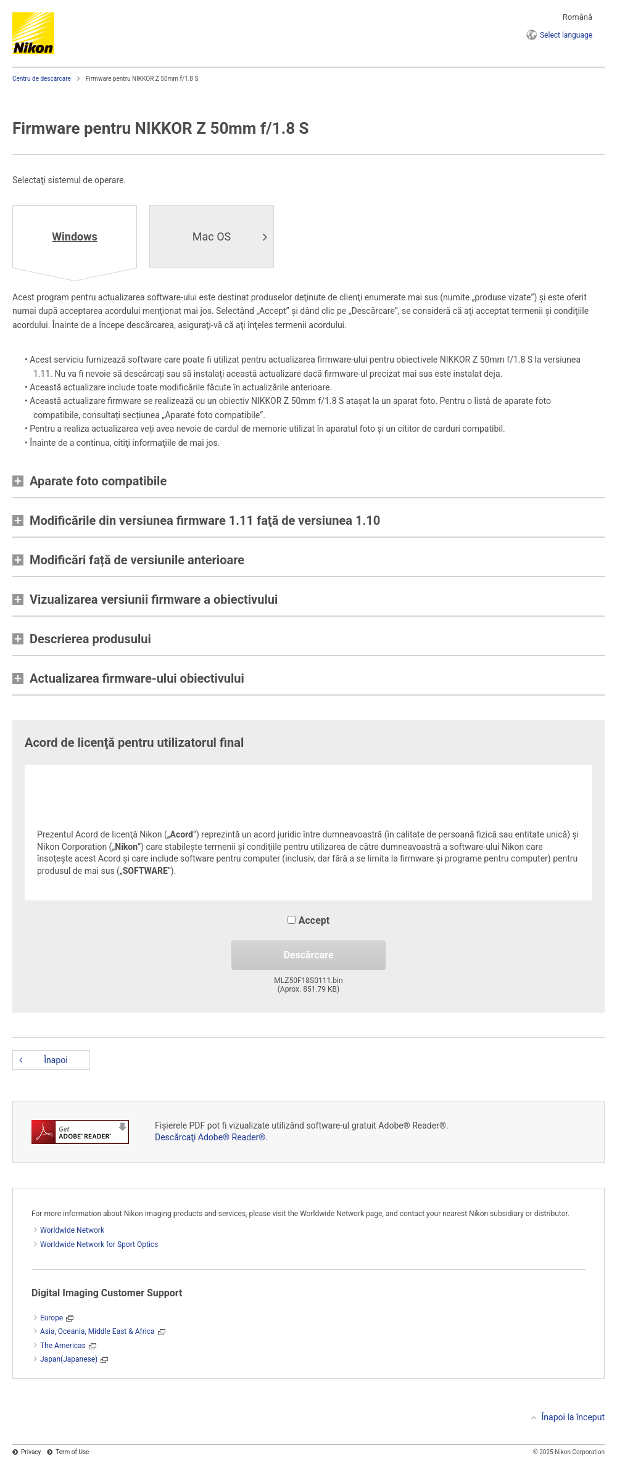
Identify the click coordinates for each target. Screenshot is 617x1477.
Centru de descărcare (41, 78)
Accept (308, 920)
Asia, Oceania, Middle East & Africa (97, 1331)
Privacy (31, 1452)
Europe (51, 1318)
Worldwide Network (72, 1230)
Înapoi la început (573, 1417)
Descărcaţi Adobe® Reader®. (211, 1137)
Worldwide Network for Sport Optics (99, 1244)
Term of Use (72, 1452)
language (566, 35)
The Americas (63, 1345)
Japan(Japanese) (68, 1359)
